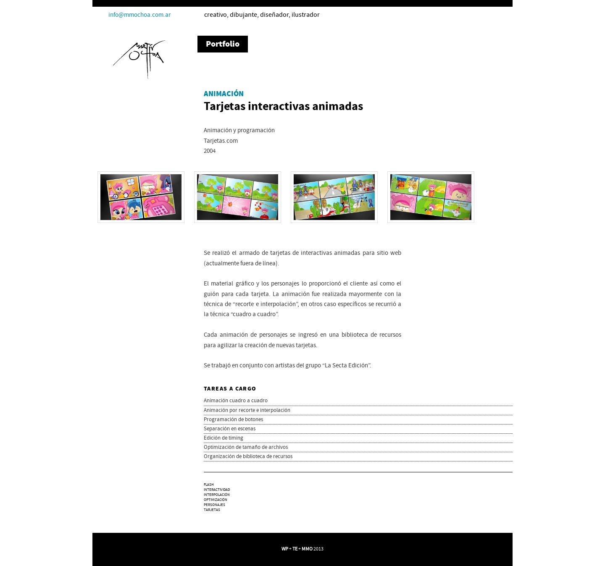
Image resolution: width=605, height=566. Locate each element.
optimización (215, 500)
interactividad (217, 490)
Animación (224, 94)
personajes (214, 505)
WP (284, 549)
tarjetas (212, 510)
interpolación (217, 495)
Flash (209, 485)
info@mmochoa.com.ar (139, 15)
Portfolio (222, 44)
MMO (307, 549)
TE (294, 549)
